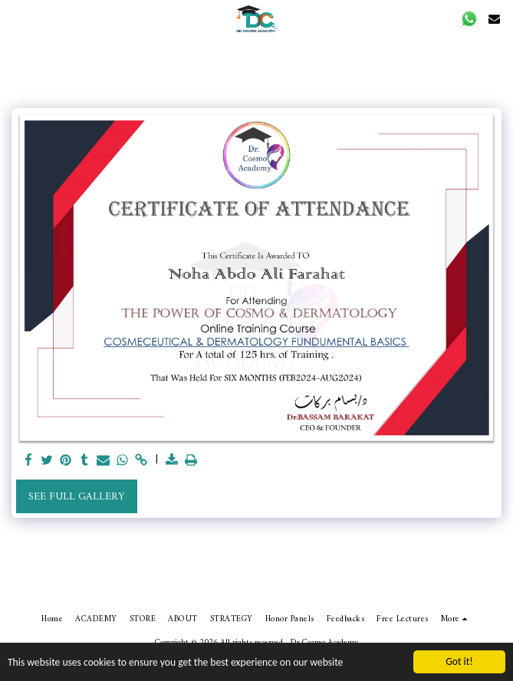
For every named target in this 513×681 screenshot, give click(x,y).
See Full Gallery (76, 496)
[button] (469, 19)
